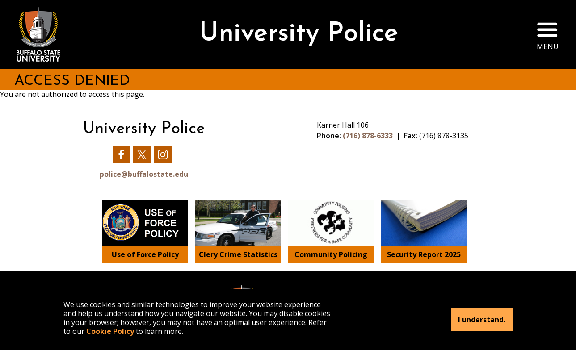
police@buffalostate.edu (144, 174)
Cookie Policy (110, 331)
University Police (298, 34)
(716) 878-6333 (368, 136)
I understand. (481, 320)
